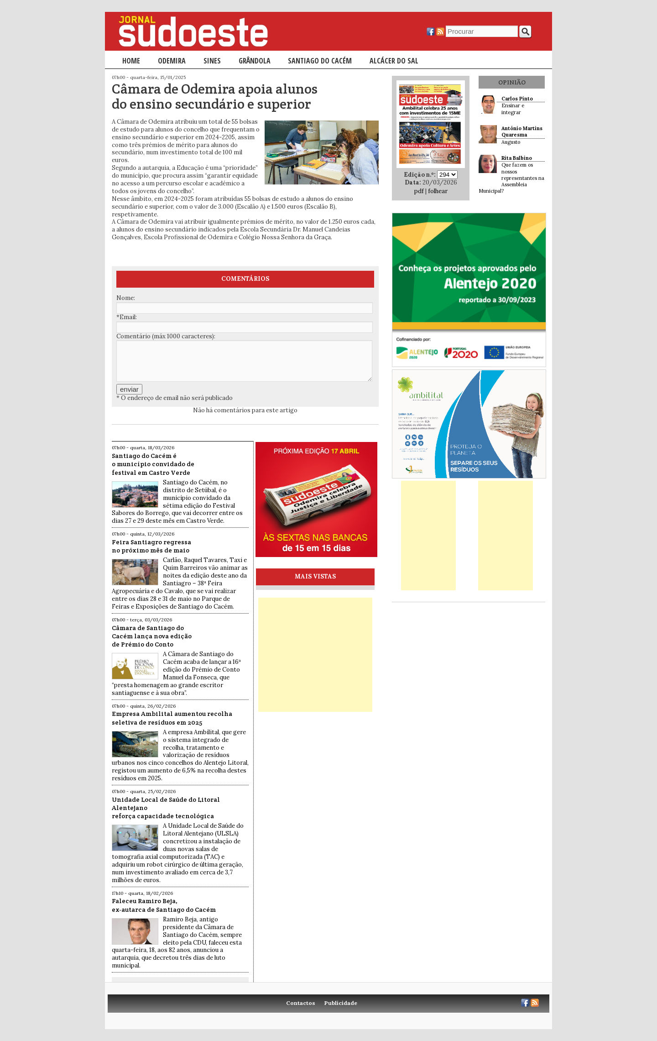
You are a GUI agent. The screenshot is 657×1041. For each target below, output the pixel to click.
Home (131, 61)
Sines (212, 61)
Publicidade (340, 1002)
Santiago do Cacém (320, 61)
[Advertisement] (315, 655)
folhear (438, 191)
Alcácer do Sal (394, 61)
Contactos (300, 1002)
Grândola (255, 61)
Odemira (172, 61)
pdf (419, 191)
